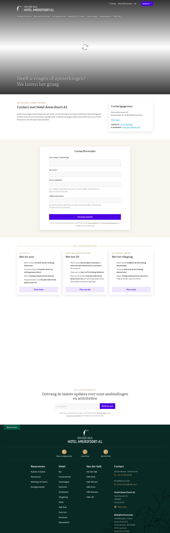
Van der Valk (106, 453)
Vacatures (63, 517)
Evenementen (105, 16)
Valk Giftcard (92, 481)
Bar (60, 471)
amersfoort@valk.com (131, 127)
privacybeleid (92, 223)
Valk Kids (63, 507)
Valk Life (90, 497)
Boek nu (147, 3)
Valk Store (90, 487)
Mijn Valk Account (125, 3)
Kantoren (63, 487)
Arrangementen (59, 16)
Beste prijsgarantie (64, 453)
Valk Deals (90, 476)
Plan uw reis (85, 289)
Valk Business (92, 492)
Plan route (115, 120)
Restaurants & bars (42, 16)
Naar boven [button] (12, 427)
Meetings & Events (76, 16)
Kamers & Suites (24, 16)
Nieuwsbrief (64, 522)
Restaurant (36, 476)
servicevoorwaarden (109, 223)
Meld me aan (107, 406)
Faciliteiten (63, 492)
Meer (117, 16)
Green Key (85, 453)
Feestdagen (92, 16)
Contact (113, 3)
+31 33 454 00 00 (126, 124)
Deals (61, 502)
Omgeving (63, 497)
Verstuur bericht (85, 217)
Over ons (62, 512)
